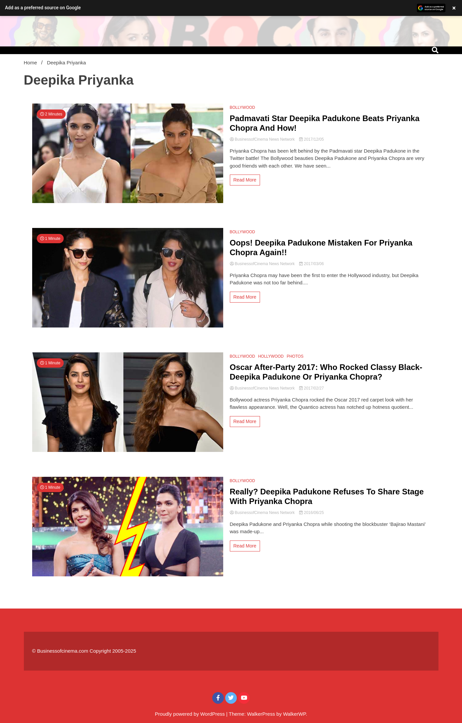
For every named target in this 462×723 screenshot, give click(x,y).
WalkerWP (294, 714)
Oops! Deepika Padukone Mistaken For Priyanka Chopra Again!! (321, 247)
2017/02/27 (311, 388)
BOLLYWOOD (242, 107)
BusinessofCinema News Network (263, 139)
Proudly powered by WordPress (190, 714)
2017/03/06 (311, 263)
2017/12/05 (311, 139)
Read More (244, 179)
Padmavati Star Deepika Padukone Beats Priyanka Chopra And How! (325, 123)
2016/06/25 (311, 512)
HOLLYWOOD (271, 356)
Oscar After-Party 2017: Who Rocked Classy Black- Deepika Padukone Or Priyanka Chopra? (326, 372)
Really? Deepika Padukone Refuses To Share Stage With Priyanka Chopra (327, 496)
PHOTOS (295, 356)
